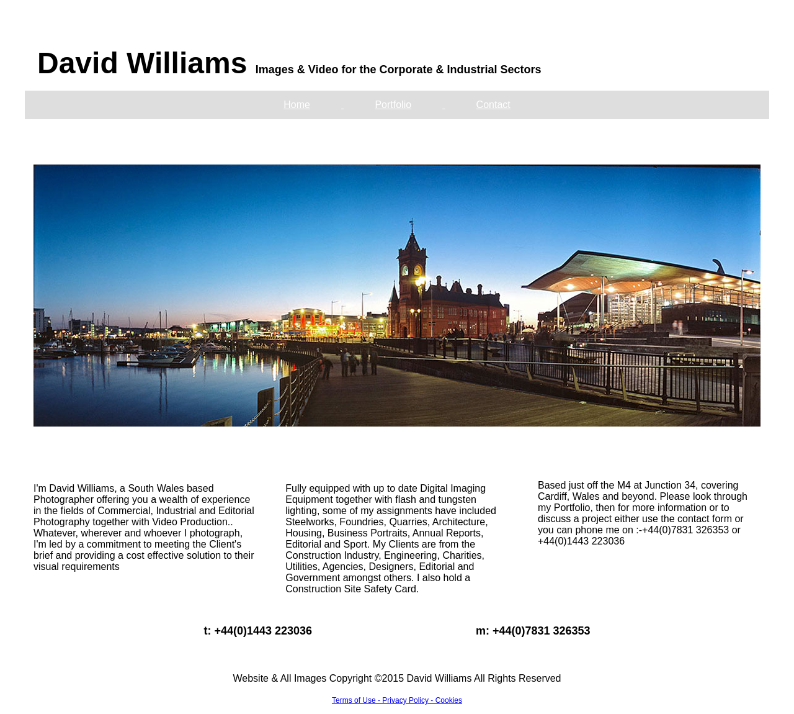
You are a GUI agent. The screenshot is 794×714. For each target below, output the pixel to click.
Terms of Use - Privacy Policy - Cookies (397, 700)
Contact (493, 104)
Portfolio (393, 104)
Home (296, 104)
